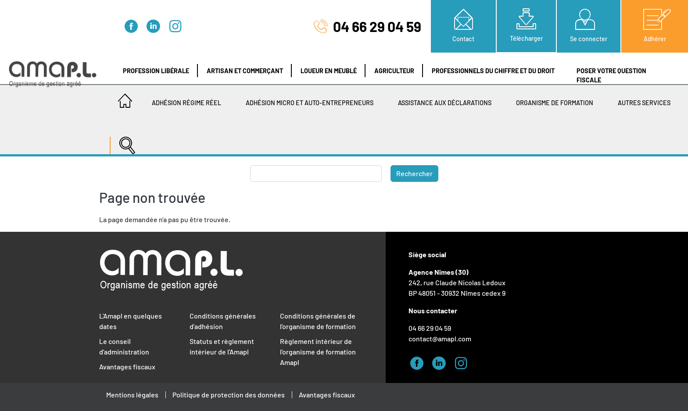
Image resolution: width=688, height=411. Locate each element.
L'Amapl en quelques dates (130, 321)
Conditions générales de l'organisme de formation (318, 321)
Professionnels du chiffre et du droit (493, 70)
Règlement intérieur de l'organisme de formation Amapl (318, 351)
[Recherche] (125, 141)
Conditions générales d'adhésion (223, 321)
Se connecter (588, 39)
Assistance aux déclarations (444, 102)
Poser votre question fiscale (611, 75)
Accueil (125, 98)
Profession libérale (156, 70)
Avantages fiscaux (127, 366)
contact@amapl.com (439, 338)
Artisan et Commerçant (245, 70)
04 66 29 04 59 (377, 26)
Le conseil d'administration (124, 346)
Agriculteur (394, 70)
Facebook (134, 25)
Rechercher (414, 173)
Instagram (178, 25)
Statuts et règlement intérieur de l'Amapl (222, 346)
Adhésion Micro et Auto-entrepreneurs (309, 102)
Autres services (644, 102)
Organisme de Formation (554, 102)
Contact (463, 39)
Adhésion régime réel (186, 102)
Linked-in (156, 25)
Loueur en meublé (329, 70)
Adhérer (655, 39)
